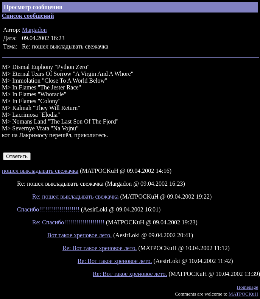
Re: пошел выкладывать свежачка (75, 196)
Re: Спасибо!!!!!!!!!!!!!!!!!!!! (68, 222)
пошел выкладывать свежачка (40, 171)
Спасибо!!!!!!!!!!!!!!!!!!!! (48, 209)
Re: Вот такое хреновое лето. (99, 248)
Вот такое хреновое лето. (79, 235)
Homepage (247, 287)
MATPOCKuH (243, 294)
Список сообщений (28, 16)
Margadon (34, 30)
